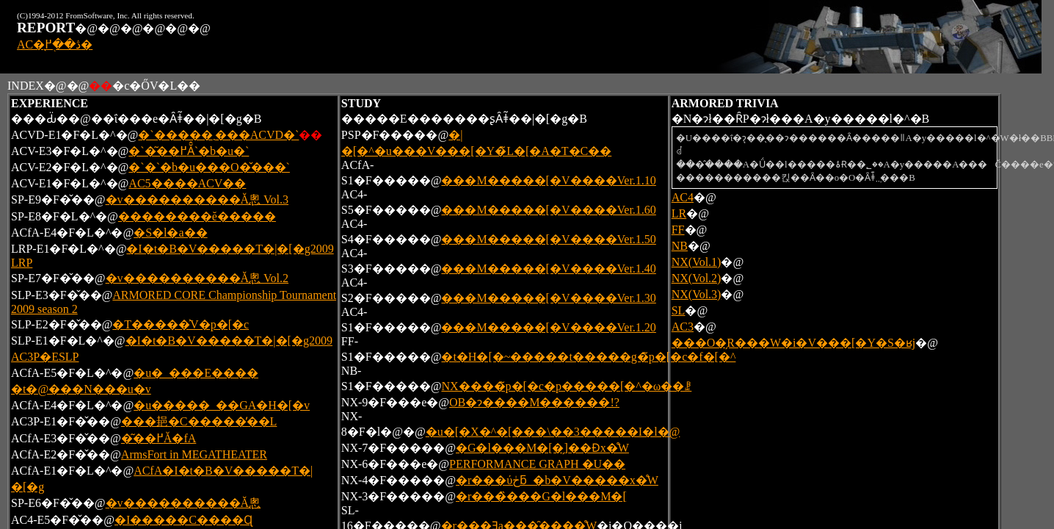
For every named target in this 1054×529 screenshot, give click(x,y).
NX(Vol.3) (697, 294)
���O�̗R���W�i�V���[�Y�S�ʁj (794, 343)
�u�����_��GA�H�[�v (222, 405)
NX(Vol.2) (697, 278)
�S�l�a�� (170, 232)
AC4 (683, 197)
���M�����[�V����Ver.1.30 (548, 298)
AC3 (683, 326)
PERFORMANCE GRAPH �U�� (537, 464)
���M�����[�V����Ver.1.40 (548, 268)
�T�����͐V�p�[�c (180, 324)
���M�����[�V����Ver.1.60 (548, 210)
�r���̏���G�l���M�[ (541, 496)
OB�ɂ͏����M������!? (534, 402)
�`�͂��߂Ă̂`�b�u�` (188, 151)
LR (679, 213)
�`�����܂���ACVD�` (218, 135)
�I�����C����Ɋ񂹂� (183, 520)
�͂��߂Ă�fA (158, 438)
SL (679, 310)
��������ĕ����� (197, 216)
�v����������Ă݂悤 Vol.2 (197, 278)
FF (678, 229)
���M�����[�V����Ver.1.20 (548, 327)
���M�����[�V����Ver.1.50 (548, 239)
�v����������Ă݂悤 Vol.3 (197, 199)
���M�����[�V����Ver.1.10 (548, 180)
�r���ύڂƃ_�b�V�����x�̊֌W (557, 480)
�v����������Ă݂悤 (183, 503)
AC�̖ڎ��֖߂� (54, 44)
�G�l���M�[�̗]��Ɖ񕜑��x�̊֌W (542, 448)
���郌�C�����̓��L (199, 421)
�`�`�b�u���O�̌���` (209, 167)
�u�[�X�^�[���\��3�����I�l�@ (553, 431)
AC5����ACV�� (187, 183)
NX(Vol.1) (697, 262)
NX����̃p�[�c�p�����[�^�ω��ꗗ (566, 386)
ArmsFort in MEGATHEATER (194, 454)
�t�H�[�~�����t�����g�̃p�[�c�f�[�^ (588, 356)
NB (680, 246)
